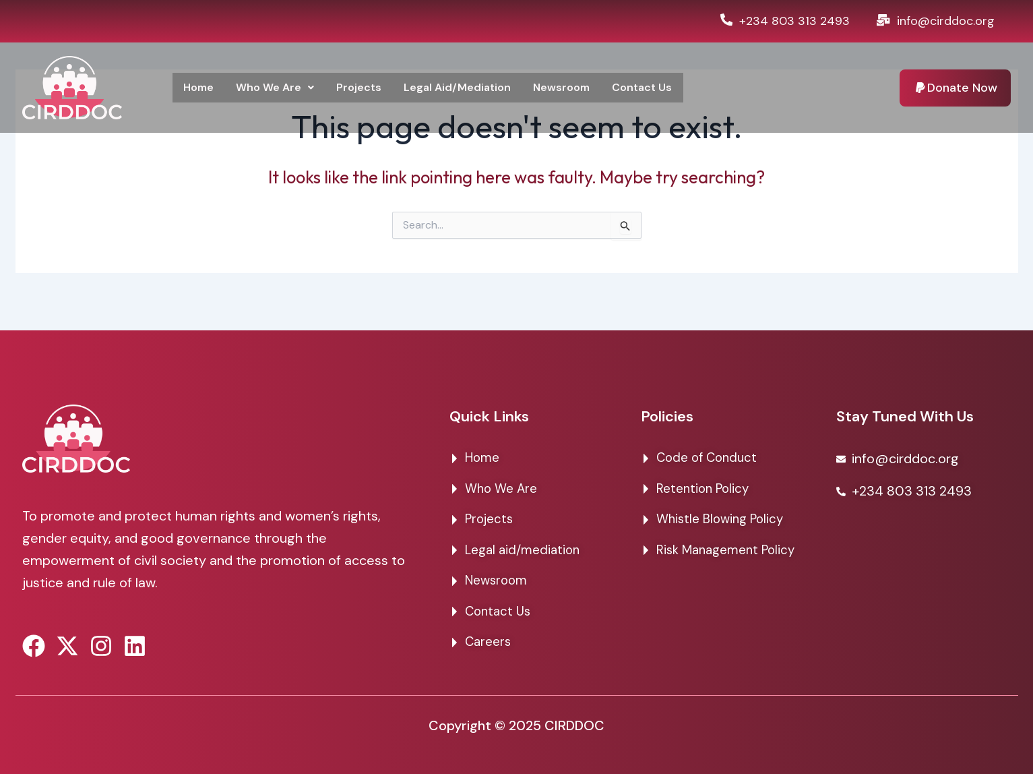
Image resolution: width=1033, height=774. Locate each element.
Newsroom (576, 88)
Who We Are (279, 88)
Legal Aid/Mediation (468, 88)
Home (199, 88)
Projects (366, 88)
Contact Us (659, 88)
